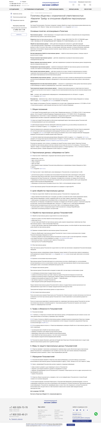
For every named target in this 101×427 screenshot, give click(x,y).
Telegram (23, 1)
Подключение (41, 411)
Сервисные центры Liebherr (44, 415)
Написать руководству (82, 421)
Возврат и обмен (59, 415)
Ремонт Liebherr (42, 416)
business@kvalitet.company (81, 418)
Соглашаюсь (71, 424)
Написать (19, 34)
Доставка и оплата (42, 410)
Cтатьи (40, 418)
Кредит (40, 413)
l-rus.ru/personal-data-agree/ (66, 238)
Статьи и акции (72, 1)
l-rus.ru (64, 27)
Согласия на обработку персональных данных (56, 140)
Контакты (57, 416)
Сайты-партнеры (59, 418)
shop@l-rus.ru (45, 322)
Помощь (57, 413)
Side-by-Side (88, 9)
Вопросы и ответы (59, 411)
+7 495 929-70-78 (15, 3)
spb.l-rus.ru (74, 27)
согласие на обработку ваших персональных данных (36, 424)
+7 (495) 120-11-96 (19, 29)
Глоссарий (57, 410)
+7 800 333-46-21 (15, 5)
